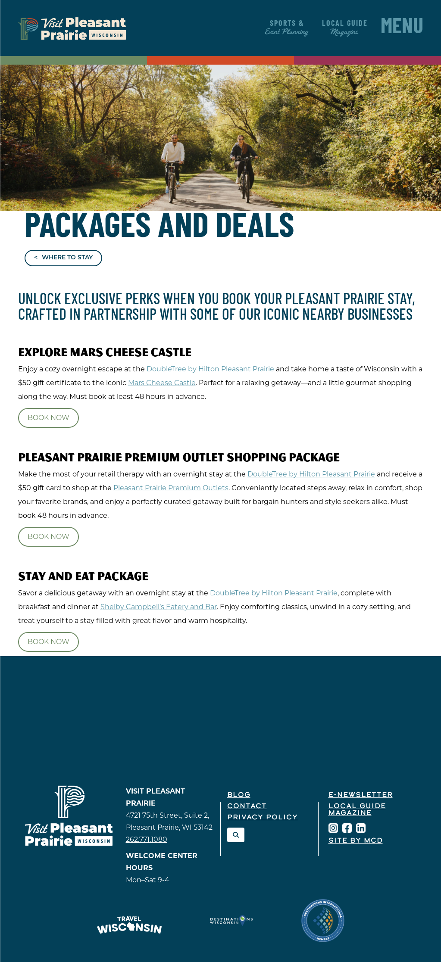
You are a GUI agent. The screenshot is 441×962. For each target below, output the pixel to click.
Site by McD (355, 840)
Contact (247, 806)
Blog (238, 795)
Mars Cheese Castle (162, 383)
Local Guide (345, 28)
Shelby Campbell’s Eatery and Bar (158, 607)
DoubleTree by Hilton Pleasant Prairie (210, 369)
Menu (402, 28)
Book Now (48, 418)
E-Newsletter (360, 795)
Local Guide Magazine (357, 810)
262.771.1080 (146, 839)
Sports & (287, 28)
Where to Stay (67, 258)
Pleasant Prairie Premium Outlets (170, 488)
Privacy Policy (262, 817)
